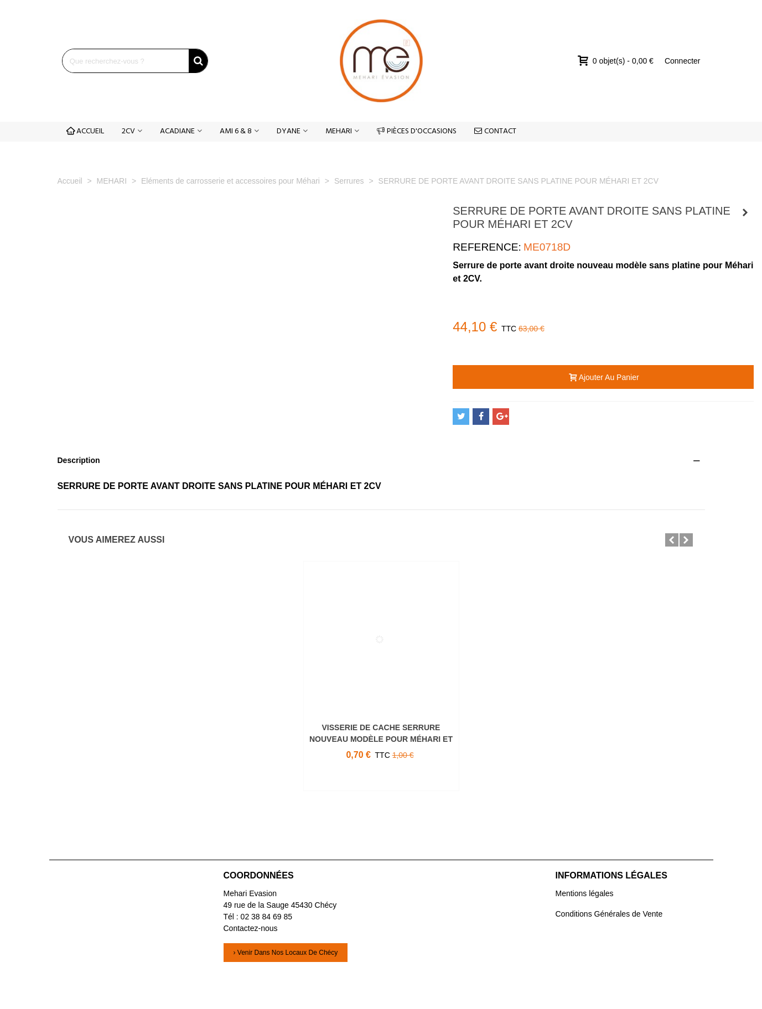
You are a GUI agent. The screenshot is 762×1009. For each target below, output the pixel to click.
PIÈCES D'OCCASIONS (417, 131)
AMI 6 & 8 (236, 131)
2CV (128, 131)
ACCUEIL (85, 131)
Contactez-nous (251, 928)
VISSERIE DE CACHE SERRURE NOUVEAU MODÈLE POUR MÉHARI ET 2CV (381, 739)
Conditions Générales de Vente (609, 913)
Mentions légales (585, 893)
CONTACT (495, 131)
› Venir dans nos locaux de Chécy (286, 952)
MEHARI (338, 131)
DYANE (288, 131)
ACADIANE (177, 131)
